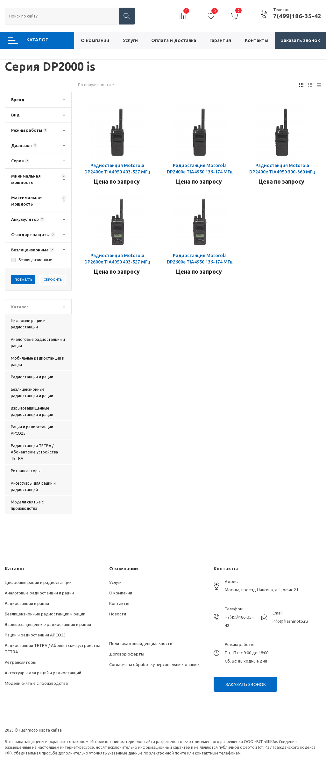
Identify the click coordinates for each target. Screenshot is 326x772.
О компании (123, 568)
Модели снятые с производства (36, 683)
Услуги (115, 582)
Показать (23, 279)
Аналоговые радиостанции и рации (39, 593)
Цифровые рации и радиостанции (38, 582)
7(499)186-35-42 (297, 16)
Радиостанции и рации (27, 603)
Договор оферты (126, 654)
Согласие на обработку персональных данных (154, 664)
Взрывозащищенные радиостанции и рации (48, 624)
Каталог (15, 568)
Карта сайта (50, 730)
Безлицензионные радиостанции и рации (45, 614)
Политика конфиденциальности (140, 643)
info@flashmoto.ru (290, 621)
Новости (117, 614)
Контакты (119, 603)
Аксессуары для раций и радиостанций (43, 672)
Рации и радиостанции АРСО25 (35, 635)
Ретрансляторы (20, 662)
